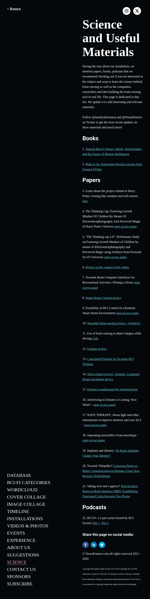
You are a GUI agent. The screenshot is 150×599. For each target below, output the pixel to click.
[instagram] (126, 11)
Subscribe (20, 583)
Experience (21, 540)
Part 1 (96, 523)
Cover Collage (26, 496)
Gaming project (97, 348)
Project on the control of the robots (107, 267)
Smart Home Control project (103, 298)
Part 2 (105, 523)
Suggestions (23, 554)
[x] (137, 11)
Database (19, 475)
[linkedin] (94, 545)
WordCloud (22, 489)
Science (17, 562)
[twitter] (102, 545)
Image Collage (26, 504)
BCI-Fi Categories (28, 482)
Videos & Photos (27, 525)
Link (95, 338)
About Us (18, 547)
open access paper (125, 226)
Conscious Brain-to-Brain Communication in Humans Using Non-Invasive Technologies (111, 471)
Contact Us (21, 569)
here (85, 201)
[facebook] (85, 545)
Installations (25, 518)
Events (16, 533)
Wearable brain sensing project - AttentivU (114, 323)
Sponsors (19, 576)
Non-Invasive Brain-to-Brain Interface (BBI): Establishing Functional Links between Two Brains (110, 491)
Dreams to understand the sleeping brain (112, 389)
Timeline (18, 511)
